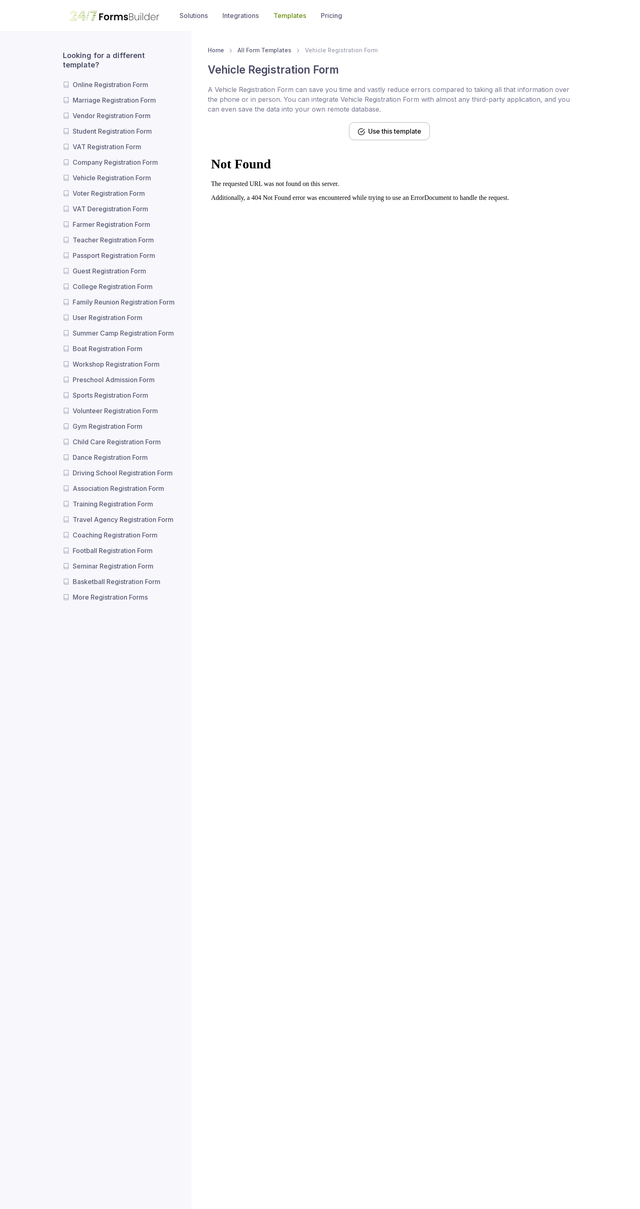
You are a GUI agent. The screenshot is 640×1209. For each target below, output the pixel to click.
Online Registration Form (110, 85)
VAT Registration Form (107, 147)
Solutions (194, 15)
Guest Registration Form (109, 271)
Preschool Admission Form (114, 380)
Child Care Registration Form (117, 442)
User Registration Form (107, 317)
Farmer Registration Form (111, 224)
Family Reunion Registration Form (124, 302)
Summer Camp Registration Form (123, 333)
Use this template (389, 131)
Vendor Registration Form (112, 116)
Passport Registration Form (114, 255)
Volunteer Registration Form (115, 411)
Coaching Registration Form (115, 535)
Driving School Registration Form (123, 473)
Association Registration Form (118, 488)
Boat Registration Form (107, 349)
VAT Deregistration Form (110, 209)
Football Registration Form (113, 550)
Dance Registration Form (110, 457)
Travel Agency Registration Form (123, 519)
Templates (289, 15)
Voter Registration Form (109, 193)
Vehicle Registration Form (112, 178)
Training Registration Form (113, 504)
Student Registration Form (112, 131)
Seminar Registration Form (113, 566)
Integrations (240, 15)
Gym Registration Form (107, 426)
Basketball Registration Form (116, 582)
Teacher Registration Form (113, 240)
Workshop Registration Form (116, 364)
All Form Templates (264, 50)
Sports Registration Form (110, 395)
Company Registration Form (115, 162)
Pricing (331, 15)
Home (216, 50)
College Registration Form (113, 286)
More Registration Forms (110, 597)
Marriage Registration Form (114, 100)
